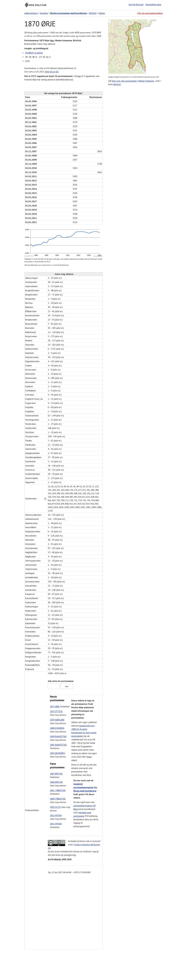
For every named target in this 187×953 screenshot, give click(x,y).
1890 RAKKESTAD (58, 736)
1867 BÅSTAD (56, 773)
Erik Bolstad (38, 5)
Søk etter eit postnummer (60, 681)
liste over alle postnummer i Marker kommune (133, 81)
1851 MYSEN (56, 823)
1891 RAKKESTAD (58, 744)
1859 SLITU (55, 807)
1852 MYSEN (56, 815)
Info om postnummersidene (150, 13)
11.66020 (38, 52)
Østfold (92, 13)
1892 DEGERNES (57, 753)
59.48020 (29, 52)
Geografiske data (153, 4)
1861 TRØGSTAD (58, 790)
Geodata (44, 13)
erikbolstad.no (31, 13)
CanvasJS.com (98, 256)
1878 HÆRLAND (57, 719)
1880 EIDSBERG (57, 728)
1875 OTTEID (56, 711)
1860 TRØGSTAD (58, 798)
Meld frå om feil (51, 71)
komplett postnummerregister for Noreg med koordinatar (85, 787)
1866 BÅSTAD (56, 782)
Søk (66, 686)
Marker (102, 13)
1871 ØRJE (55, 706)
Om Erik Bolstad (136, 4)
